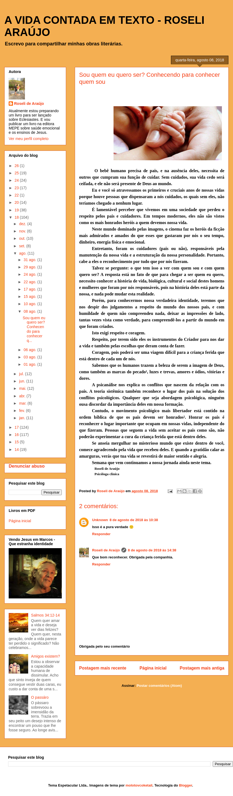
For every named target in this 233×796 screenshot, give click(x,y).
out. (22, 238)
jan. (22, 418)
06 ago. (30, 350)
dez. (23, 224)
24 (17, 180)
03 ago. (30, 357)
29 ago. (30, 267)
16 (17, 434)
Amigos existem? (45, 656)
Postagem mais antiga (202, 668)
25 (17, 173)
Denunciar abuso (27, 466)
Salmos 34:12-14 (45, 615)
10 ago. (30, 304)
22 (17, 195)
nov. (23, 231)
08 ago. (30, 311)
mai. (23, 388)
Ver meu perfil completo (28, 138)
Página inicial (153, 668)
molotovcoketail (138, 785)
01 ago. (30, 364)
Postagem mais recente (102, 668)
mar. (23, 403)
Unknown (100, 520)
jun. (22, 381)
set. (22, 246)
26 (17, 166)
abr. (22, 396)
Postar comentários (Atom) (159, 686)
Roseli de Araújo (106, 550)
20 (17, 202)
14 (17, 449)
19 (17, 210)
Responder (101, 534)
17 (17, 427)
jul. (22, 374)
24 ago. (30, 274)
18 (17, 217)
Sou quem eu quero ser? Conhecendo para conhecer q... (34, 329)
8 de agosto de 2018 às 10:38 (134, 520)
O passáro (40, 697)
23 (17, 188)
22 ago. (30, 282)
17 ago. (30, 289)
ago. (23, 253)
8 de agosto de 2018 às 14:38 (152, 550)
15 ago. (30, 296)
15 (17, 442)
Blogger (185, 785)
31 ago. (30, 260)
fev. (22, 410)
